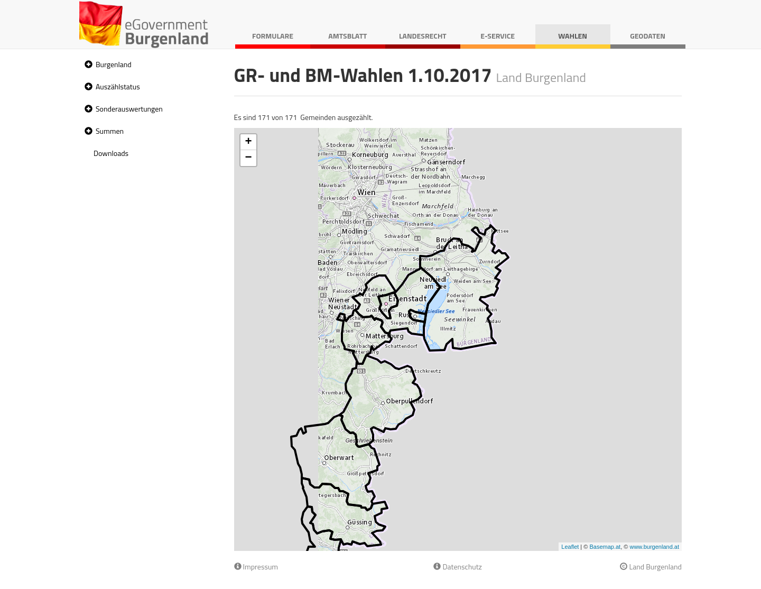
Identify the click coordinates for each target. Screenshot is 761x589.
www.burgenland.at (654, 547)
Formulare (272, 35)
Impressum (256, 566)
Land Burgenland (651, 566)
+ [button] (248, 142)
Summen (110, 130)
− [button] (248, 158)
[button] (87, 64)
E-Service (497, 35)
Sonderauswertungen (129, 108)
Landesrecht (423, 35)
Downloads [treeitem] (111, 153)
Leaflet (570, 547)
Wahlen (572, 35)
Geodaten (647, 35)
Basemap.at (604, 547)
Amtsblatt (347, 35)
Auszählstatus (118, 86)
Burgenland (114, 64)
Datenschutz (457, 566)
